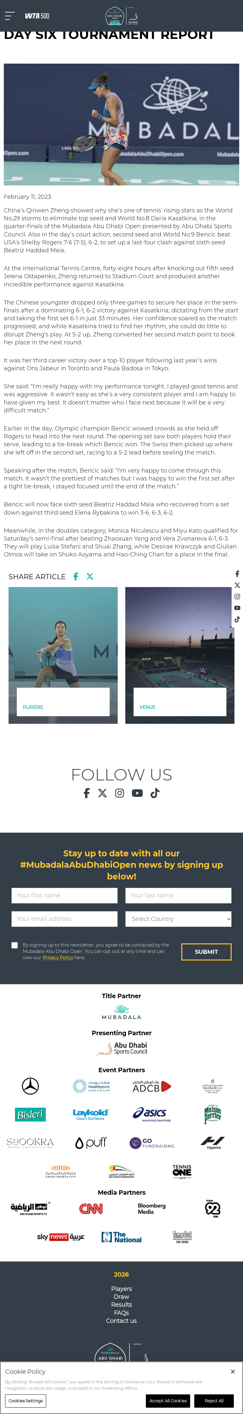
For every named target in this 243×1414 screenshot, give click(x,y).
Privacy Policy (58, 957)
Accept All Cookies (168, 1402)
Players (121, 1289)
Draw (121, 1296)
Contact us (121, 1320)
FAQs (121, 1313)
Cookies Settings (26, 1402)
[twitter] (90, 576)
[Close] (233, 1373)
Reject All (214, 1402)
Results (121, 1304)
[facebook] (75, 576)
